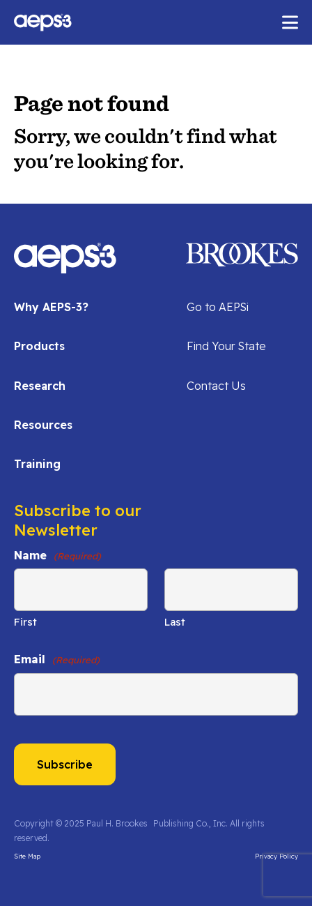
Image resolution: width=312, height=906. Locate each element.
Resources (43, 425)
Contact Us (216, 386)
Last (174, 621)
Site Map (27, 856)
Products (39, 346)
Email (57, 659)
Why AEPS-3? (51, 307)
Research (39, 386)
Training (37, 464)
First (25, 621)
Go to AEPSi (218, 307)
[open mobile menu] (290, 22)
